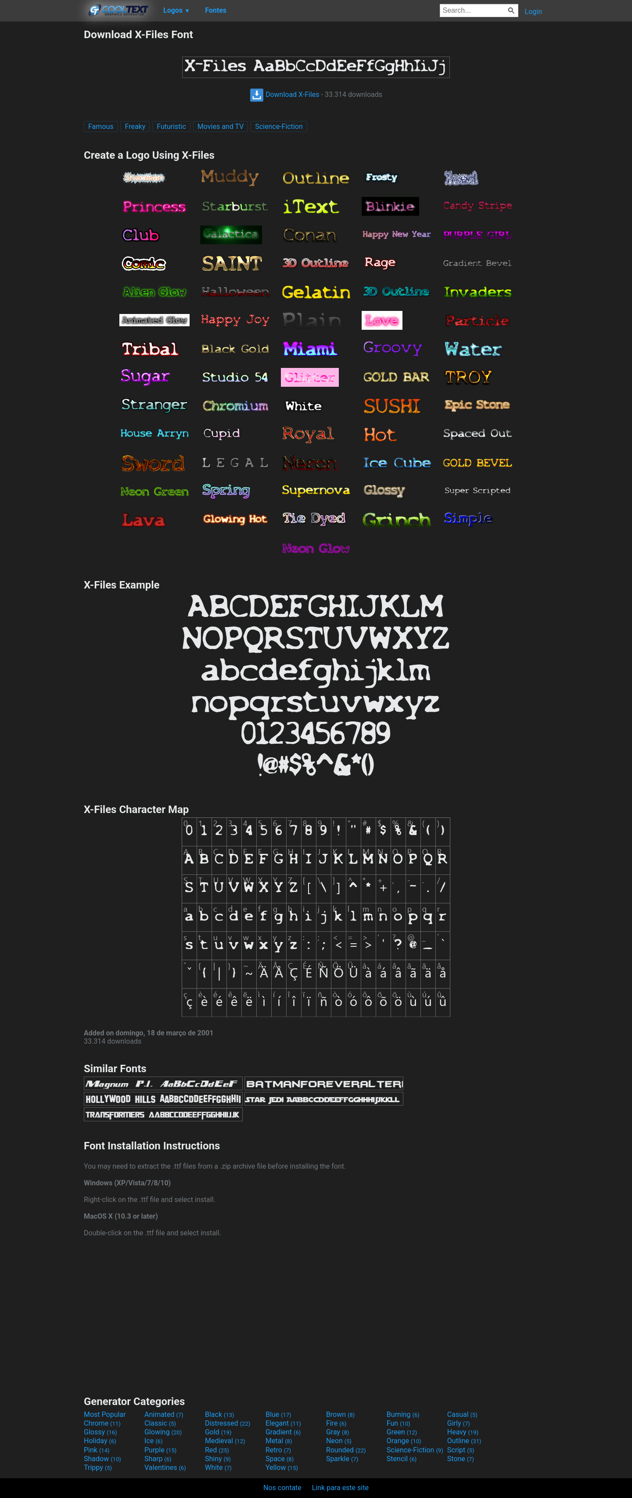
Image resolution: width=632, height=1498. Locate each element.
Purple (160, 1450)
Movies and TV (221, 126)
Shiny (218, 1459)
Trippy (98, 1467)
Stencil (402, 1459)
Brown (340, 1414)
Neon (339, 1441)
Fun (398, 1423)
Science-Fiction (279, 126)
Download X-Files (285, 94)
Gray (337, 1432)
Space (280, 1459)
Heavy (462, 1432)
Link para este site (340, 1488)
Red (217, 1450)
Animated (163, 1414)
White (218, 1467)
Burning (403, 1414)
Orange (404, 1441)
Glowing (163, 1432)
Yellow (282, 1467)
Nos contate (282, 1488)
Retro (278, 1450)
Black (219, 1414)
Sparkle (342, 1459)
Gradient (283, 1432)
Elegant (283, 1423)
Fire (336, 1423)
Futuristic (171, 126)
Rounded (346, 1450)
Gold (218, 1432)
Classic (160, 1423)
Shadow (102, 1459)
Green (402, 1432)
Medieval (225, 1441)
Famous (101, 126)
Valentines (165, 1467)
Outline (464, 1441)
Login (533, 11)
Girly (458, 1423)
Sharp (158, 1459)
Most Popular (105, 1414)
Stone (460, 1459)
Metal (279, 1441)
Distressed (227, 1423)
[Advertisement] (42, 159)
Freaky (135, 126)
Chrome (102, 1423)
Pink (97, 1450)
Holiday (100, 1441)
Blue (278, 1414)
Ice (153, 1441)
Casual (462, 1414)
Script (460, 1450)
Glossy (100, 1432)
